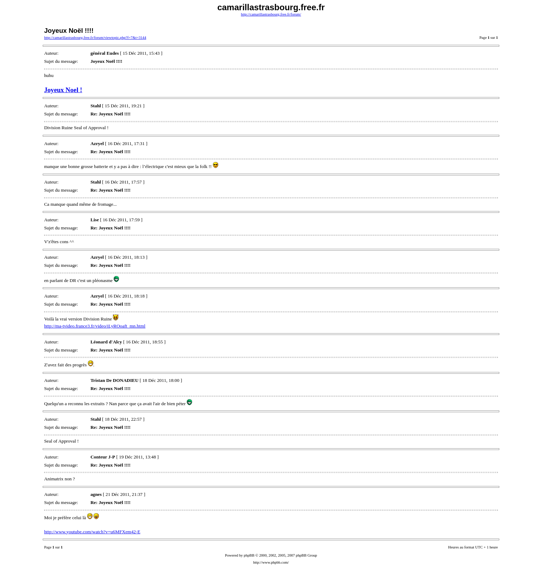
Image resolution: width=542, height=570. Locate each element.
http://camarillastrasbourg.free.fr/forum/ (271, 14)
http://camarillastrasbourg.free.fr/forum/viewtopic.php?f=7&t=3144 (95, 38)
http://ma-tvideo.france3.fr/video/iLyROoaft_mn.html (94, 326)
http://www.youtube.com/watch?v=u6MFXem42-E (92, 531)
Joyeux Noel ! (63, 90)
